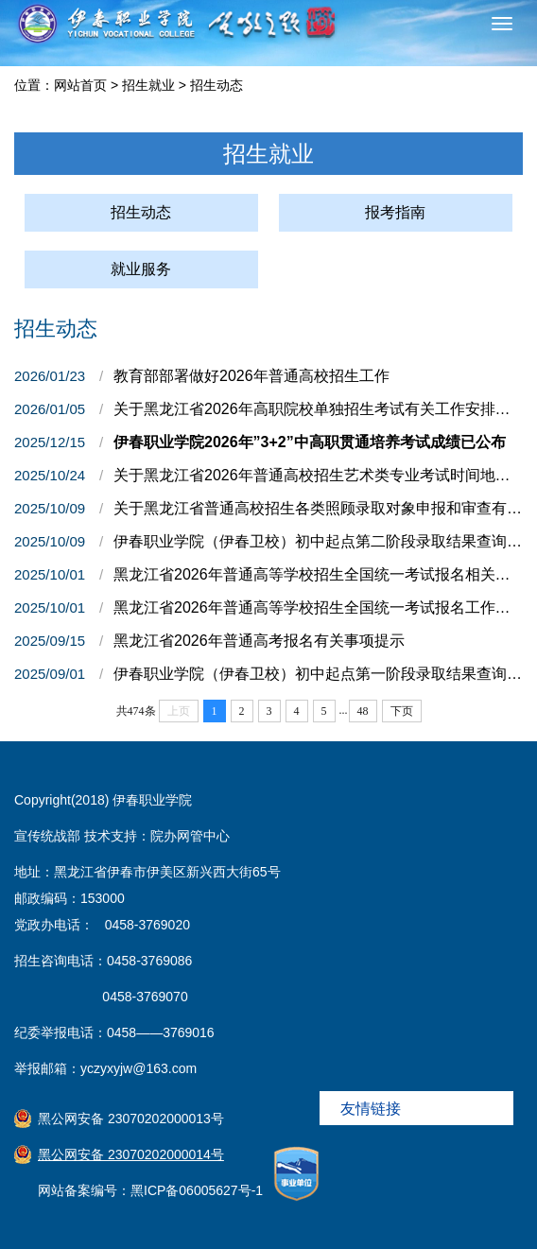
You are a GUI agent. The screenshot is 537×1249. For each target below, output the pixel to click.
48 (363, 711)
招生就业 (148, 85)
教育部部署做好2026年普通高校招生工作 (251, 376)
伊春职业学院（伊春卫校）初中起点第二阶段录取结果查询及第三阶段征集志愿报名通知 (318, 541)
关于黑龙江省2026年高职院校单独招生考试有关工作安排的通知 (318, 409)
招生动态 (216, 85)
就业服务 (141, 269)
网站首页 (80, 85)
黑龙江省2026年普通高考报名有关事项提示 (259, 641)
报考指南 (395, 212)
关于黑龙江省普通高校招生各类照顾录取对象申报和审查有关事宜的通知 (318, 508)
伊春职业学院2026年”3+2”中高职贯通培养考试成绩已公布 (309, 442)
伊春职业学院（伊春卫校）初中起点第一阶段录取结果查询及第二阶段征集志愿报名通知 (318, 674)
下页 (401, 711)
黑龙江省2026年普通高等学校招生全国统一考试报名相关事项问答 (318, 574)
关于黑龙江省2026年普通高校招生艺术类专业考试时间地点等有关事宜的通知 (318, 475)
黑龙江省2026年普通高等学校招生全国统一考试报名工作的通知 (318, 607)
